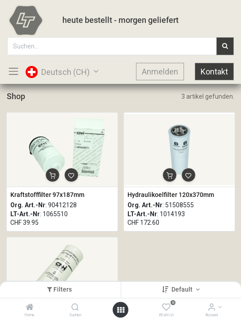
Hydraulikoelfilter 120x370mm (170, 194)
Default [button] (182, 289)
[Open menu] (120, 310)
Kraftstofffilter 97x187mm (47, 194)
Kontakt (214, 71)
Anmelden (160, 71)
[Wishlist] (166, 307)
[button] (52, 175)
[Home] (30, 307)
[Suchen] (75, 307)
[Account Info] (211, 307)
